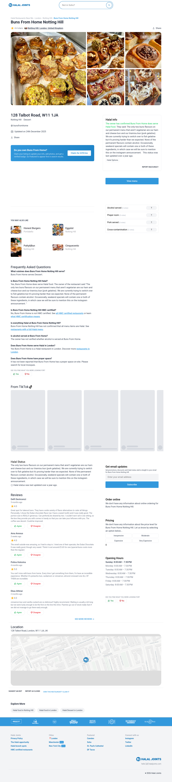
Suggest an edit (15, 691)
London (38, 18)
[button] (86, 660)
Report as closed (32, 691)
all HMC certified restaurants (69, 313)
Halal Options (112, 160)
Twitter (128, 742)
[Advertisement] (88, 185)
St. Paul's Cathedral (95, 746)
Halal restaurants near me (22, 18)
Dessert (27, 119)
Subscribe (132, 484)
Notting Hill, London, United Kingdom (45, 28)
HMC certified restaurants (22, 750)
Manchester (54, 742)
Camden (90, 738)
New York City (55, 746)
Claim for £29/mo (79, 153)
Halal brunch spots (19, 746)
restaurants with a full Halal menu (27, 329)
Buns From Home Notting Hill (66, 18)
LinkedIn (128, 746)
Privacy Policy (17, 738)
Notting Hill (47, 18)
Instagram (129, 738)
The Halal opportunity (20, 742)
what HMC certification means (25, 316)
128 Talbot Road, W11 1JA (34, 115)
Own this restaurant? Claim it (56, 692)
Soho (89, 742)
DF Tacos (91, 750)
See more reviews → (84, 619)
